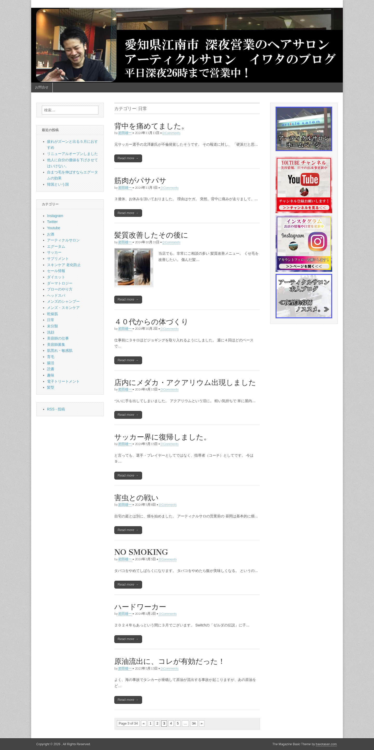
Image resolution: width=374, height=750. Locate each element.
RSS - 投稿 (56, 409)
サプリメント (58, 258)
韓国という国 (58, 184)
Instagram (55, 216)
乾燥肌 (52, 314)
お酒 (50, 234)
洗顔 (50, 332)
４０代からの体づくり (151, 321)
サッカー (54, 252)
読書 (50, 369)
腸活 (50, 363)
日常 (50, 320)
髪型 (50, 387)
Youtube (53, 228)
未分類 (52, 326)
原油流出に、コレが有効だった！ (169, 661)
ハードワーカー (140, 606)
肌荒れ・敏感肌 (59, 350)
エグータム (56, 246)
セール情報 (56, 271)
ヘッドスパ (56, 295)
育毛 (50, 357)
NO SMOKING (141, 552)
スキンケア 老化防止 (64, 265)
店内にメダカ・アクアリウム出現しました (185, 382)
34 (194, 723)
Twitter (52, 222)
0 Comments (171, 133)
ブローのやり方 (59, 289)
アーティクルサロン (63, 240)
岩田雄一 (125, 133)
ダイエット (56, 277)
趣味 (50, 375)
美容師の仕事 (58, 338)
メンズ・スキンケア (63, 308)
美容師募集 (56, 344)
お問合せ (42, 87)
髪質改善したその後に (151, 235)
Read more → (128, 158)
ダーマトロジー (59, 283)
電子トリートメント (63, 381)
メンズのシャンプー (63, 301)
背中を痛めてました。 (151, 126)
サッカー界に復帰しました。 (162, 437)
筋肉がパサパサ (140, 180)
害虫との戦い (136, 497)
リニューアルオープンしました (72, 154)
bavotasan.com (326, 744)
